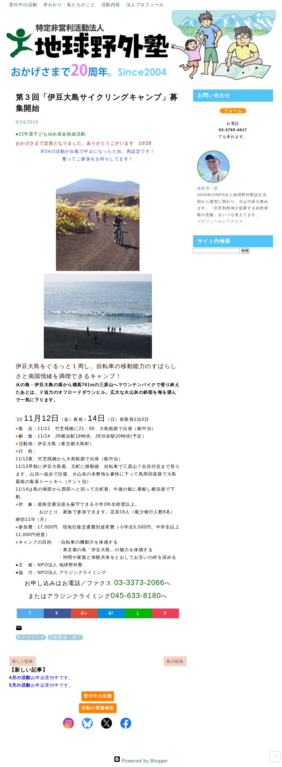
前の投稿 (175, 661)
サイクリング (31, 637)
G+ (84, 613)
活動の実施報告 (97, 708)
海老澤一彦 (207, 188)
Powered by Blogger (141, 761)
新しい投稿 (22, 661)
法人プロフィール (145, 4)
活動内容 (111, 4)
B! (111, 613)
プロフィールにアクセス (220, 221)
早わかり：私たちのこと (70, 4)
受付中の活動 (24, 4)
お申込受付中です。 (41, 677)
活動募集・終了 (65, 637)
